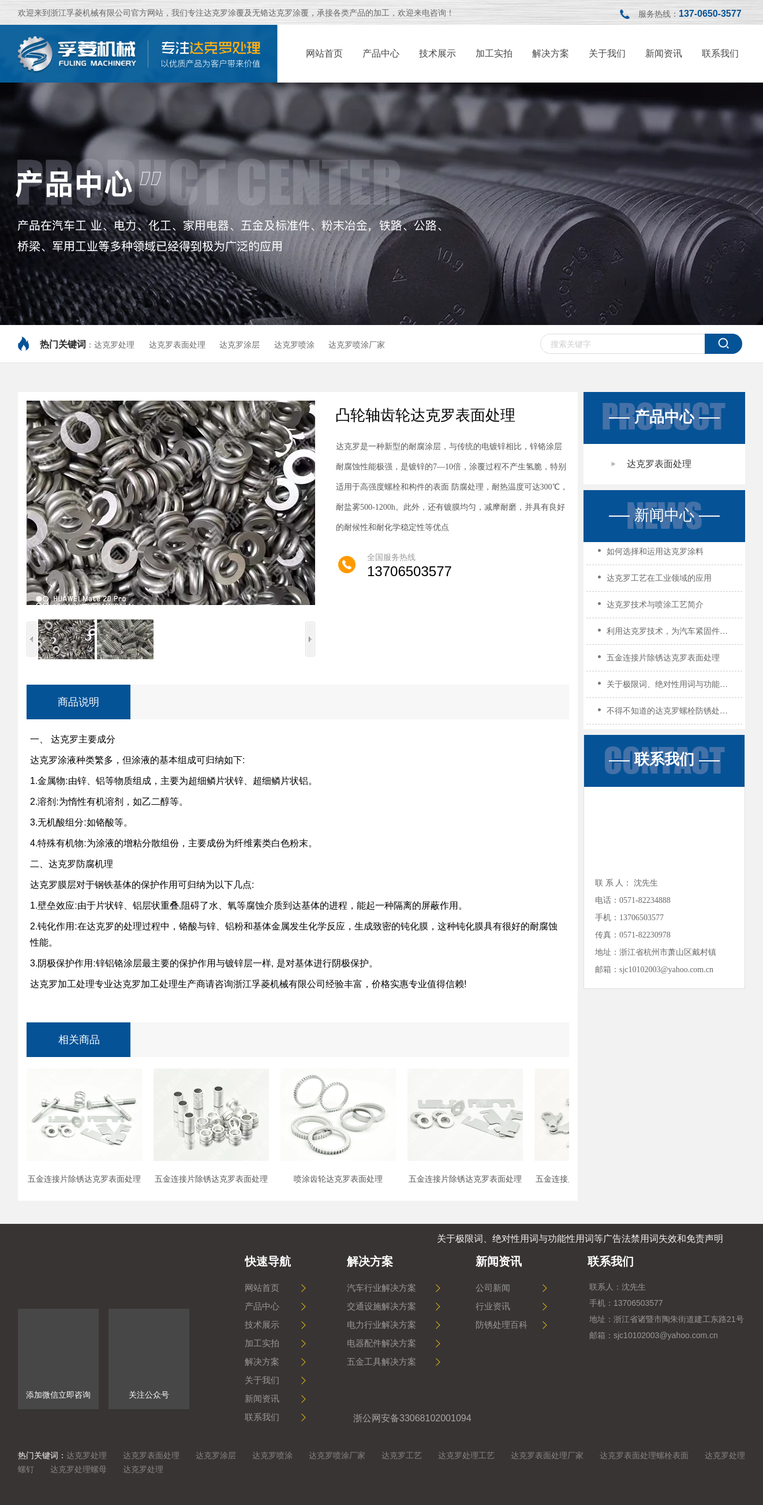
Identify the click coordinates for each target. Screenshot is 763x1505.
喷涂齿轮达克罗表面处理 (338, 1179)
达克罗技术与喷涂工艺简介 (655, 608)
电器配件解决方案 (381, 1343)
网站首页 (262, 1288)
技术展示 (262, 1325)
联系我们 (664, 759)
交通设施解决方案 (381, 1306)
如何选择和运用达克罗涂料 (655, 555)
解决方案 (262, 1361)
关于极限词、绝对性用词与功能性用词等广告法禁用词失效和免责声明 (669, 688)
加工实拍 (262, 1343)
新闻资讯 (262, 1398)
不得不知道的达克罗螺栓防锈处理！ (669, 714)
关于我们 (262, 1380)
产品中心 (664, 417)
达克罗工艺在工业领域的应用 (659, 581)
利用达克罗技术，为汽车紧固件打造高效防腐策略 (669, 634)
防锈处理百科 (502, 1325)
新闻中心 (664, 515)
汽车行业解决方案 (381, 1288)
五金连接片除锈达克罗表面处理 (663, 661)
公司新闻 (493, 1288)
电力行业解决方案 (381, 1325)
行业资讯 (493, 1306)
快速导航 (268, 1261)
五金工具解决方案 (381, 1361)
